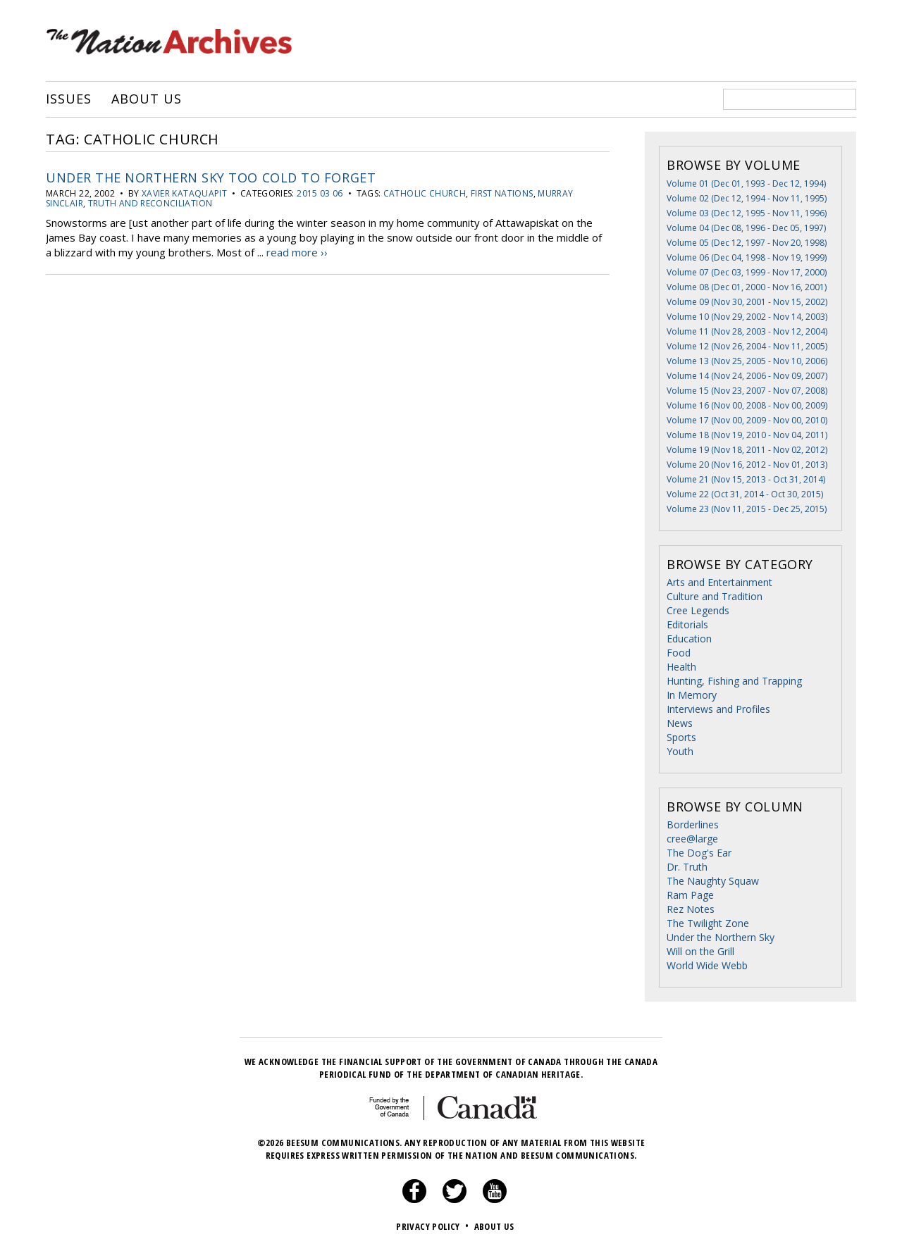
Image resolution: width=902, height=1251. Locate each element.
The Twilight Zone (708, 923)
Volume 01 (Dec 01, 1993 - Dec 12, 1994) (746, 183)
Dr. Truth (687, 866)
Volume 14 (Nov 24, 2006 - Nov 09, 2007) (747, 376)
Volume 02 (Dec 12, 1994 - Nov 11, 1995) (747, 198)
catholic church (424, 193)
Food (679, 652)
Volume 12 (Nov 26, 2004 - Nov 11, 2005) (747, 346)
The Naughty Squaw (713, 881)
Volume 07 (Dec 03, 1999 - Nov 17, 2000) (747, 272)
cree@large (692, 838)
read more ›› (297, 252)
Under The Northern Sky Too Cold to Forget (211, 177)
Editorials (687, 624)
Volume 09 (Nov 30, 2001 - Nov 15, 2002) (747, 302)
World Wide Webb (707, 965)
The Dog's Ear (699, 852)
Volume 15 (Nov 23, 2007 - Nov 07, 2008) (747, 391)
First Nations (502, 193)
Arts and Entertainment (719, 582)
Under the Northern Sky (720, 937)
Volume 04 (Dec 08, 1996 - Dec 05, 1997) (746, 228)
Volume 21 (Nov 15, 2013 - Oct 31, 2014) (746, 479)
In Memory (692, 695)
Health (681, 666)
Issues (68, 99)
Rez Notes (691, 909)
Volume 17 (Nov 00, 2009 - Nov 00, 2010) (747, 420)
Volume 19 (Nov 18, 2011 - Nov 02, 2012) (747, 450)
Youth (680, 751)
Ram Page (690, 895)
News (680, 723)
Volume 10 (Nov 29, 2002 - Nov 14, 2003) (747, 317)
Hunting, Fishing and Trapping (734, 680)
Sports (681, 737)
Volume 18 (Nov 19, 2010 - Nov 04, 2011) (747, 435)
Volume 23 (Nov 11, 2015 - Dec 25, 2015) (747, 509)
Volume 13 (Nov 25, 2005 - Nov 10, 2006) (747, 361)
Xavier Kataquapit (184, 193)
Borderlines (693, 824)
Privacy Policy (433, 1226)
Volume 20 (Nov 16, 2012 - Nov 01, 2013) (747, 465)
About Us (146, 99)
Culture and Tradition (714, 596)
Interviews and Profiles (718, 709)
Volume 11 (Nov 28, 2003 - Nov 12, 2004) (747, 331)
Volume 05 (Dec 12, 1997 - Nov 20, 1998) (747, 243)
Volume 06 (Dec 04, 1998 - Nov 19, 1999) (747, 257)
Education (689, 638)
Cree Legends (698, 610)
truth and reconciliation (150, 203)
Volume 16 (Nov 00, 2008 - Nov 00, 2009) (747, 405)
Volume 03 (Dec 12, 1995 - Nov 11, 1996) (747, 213)
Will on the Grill (700, 951)
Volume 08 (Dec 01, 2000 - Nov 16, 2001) (747, 287)
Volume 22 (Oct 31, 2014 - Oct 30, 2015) (745, 494)
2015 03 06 (320, 193)
